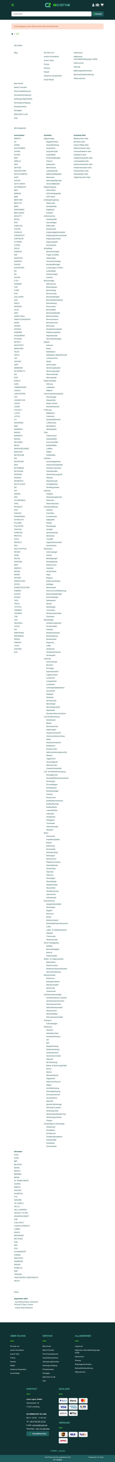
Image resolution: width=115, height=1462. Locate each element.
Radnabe (50, 697)
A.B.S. (16, 1155)
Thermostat (50, 936)
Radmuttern (51, 962)
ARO (16, 164)
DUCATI (17, 277)
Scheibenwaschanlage (52, 994)
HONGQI (17, 329)
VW (15, 629)
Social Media (49, 80)
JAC (15, 358)
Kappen (49, 911)
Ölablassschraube (53, 862)
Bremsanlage (49, 281)
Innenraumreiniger (53, 261)
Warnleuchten (51, 765)
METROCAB (19, 455)
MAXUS (17, 432)
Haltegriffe (50, 520)
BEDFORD (18, 200)
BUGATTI (18, 216)
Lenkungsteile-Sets (81, 161)
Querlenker (50, 691)
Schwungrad (51, 245)
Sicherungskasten (53, 368)
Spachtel (49, 1101)
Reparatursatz (52, 336)
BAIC (16, 190)
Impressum (78, 53)
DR (15, 271)
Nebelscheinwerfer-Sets (83, 164)
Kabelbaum (50, 352)
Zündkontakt (51, 1140)
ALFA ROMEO (19, 148)
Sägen (48, 1085)
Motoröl (49, 953)
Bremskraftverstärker (54, 300)
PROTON (18, 536)
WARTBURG (19, 633)
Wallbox (49, 390)
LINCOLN (18, 410)
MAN (16, 426)
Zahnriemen (51, 894)
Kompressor (51, 797)
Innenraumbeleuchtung (55, 736)
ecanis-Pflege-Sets (81, 145)
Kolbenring (50, 846)
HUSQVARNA (19, 336)
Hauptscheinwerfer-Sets (83, 158)
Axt (47, 1040)
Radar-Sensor (51, 403)
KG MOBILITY (19, 371)
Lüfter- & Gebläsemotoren (56, 930)
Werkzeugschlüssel (53, 1117)
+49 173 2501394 (42, 1429)
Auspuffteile (51, 155)
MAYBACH (18, 436)
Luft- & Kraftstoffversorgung (55, 772)
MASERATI (18, 429)
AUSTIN (17, 181)
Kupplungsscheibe (53, 239)
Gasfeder (50, 568)
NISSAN (17, 494)
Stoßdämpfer (51, 429)
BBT (15, 1161)
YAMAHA (17, 642)
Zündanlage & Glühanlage (54, 1124)
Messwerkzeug (52, 1075)
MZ (15, 487)
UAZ (16, 620)
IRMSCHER (18, 348)
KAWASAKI (18, 368)
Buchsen (49, 665)
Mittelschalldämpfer (54, 174)
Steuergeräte (51, 378)
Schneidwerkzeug (53, 1091)
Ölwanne (49, 875)
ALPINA (17, 151)
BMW (16, 206)
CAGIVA (17, 229)
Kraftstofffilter (51, 445)
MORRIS (17, 478)
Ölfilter (48, 452)
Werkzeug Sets (52, 1111)
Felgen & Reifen (52, 255)
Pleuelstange (51, 881)
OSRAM (17, 1255)
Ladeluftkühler (52, 810)
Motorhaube (51, 588)
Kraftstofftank (51, 807)
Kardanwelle (51, 229)
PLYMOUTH (19, 520)
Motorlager (50, 856)
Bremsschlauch (52, 319)
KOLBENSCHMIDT (21, 1216)
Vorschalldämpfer (53, 184)
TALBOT (17, 597)
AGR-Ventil (50, 197)
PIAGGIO (17, 513)
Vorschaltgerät (52, 762)
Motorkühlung (49, 901)
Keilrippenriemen (53, 982)
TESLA (17, 604)
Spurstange (50, 704)
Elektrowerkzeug (52, 1049)
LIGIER (17, 407)
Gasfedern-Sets (80, 155)
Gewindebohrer (52, 1053)
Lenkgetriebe (51, 681)
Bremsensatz (51, 294)
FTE (15, 1197)
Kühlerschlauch (52, 920)
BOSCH (17, 1171)
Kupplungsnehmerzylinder (56, 235)
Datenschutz (79, 63)
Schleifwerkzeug (52, 1088)
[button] (93, 5)
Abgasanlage (49, 139)
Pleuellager (50, 878)
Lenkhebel (50, 684)
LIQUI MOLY (19, 1223)
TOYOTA (17, 607)
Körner (49, 1069)
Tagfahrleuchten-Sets (82, 177)
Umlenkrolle (51, 991)
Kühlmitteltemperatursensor (57, 923)
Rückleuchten (51, 749)
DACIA (16, 248)
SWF (16, 1271)
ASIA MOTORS (20, 171)
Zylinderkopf (51, 898)
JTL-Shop (100, 1457)
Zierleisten (50, 617)
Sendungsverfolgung (22, 103)
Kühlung (49, 384)
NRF (16, 1245)
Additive (49, 946)
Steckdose (50, 536)
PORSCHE (18, 533)
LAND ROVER (19, 394)
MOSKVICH (18, 481)
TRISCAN (18, 1274)
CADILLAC (18, 226)
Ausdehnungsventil (53, 623)
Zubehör (49, 213)
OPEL (16, 504)
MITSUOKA (18, 471)
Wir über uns (49, 53)
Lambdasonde (52, 171)
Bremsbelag (51, 290)
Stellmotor (50, 500)
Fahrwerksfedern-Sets (82, 151)
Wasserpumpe (52, 940)
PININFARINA (19, 516)
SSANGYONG (19, 581)
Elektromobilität (50, 381)
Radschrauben (52, 965)
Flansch (49, 161)
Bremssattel (51, 310)
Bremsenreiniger (52, 252)
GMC (16, 313)
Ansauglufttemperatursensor (57, 778)
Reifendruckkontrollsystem (56, 969)
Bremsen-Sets (79, 142)
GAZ (16, 300)
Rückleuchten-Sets (81, 171)
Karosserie (48, 549)
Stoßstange (50, 607)
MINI (16, 465)
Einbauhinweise (20, 107)
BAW (16, 197)
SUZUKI (17, 594)
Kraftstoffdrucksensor (54, 801)
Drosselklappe (52, 785)
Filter (46, 432)
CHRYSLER (18, 239)
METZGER (18, 1239)
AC (15, 142)
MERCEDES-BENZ (21, 449)
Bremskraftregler (52, 297)
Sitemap (77, 67)
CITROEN (18, 242)
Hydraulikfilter (51, 439)
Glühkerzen (50, 1127)
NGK (16, 1242)
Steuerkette (50, 888)
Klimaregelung (52, 636)
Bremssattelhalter (53, 313)
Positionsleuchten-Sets (83, 168)
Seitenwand (51, 600)
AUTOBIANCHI (20, 187)
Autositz (49, 510)
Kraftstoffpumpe (52, 804)
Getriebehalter (52, 471)
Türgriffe (49, 539)
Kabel (48, 348)
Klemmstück (51, 168)
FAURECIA (18, 1194)
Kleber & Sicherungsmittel (56, 1066)
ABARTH (17, 139)
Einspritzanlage (52, 791)
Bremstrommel (52, 323)
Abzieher (49, 1030)
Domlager (50, 668)
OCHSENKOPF (20, 1252)
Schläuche (50, 649)
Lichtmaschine (52, 358)
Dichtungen (50, 781)
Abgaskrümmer (52, 142)
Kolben (49, 843)
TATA (16, 600)
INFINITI (17, 342)
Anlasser (49, 345)
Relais (48, 361)
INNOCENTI (19, 345)
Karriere (47, 68)
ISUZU (16, 352)
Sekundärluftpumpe (54, 181)
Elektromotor (51, 565)
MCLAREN (18, 442)
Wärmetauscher (52, 504)
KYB (15, 1219)
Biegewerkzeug (52, 1046)
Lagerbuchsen (52, 675)
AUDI (16, 177)
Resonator (50, 177)
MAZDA (17, 439)
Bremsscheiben (52, 316)
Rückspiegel (51, 526)
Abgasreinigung (50, 187)
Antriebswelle (51, 219)
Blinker (49, 723)
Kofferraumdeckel (53, 581)
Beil (47, 1043)
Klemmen (50, 914)
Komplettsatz (51, 206)
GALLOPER (18, 297)
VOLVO (17, 626)
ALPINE (17, 155)
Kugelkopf (50, 210)
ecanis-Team (49, 60)
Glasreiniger (51, 258)
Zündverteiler (51, 1146)
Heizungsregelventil (54, 497)
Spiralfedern (51, 426)
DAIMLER (18, 261)
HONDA (17, 326)
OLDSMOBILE (19, 500)
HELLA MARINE (20, 1210)
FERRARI (18, 284)
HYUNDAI (18, 339)
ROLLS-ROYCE (20, 549)
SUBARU (17, 591)
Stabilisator (50, 710)
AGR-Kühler (51, 190)
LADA (16, 384)
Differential (50, 226)
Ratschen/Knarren (53, 1082)
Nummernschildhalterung (56, 591)
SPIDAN (17, 1265)
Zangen (49, 1120)
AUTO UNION (19, 184)
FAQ (16, 118)
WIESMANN (19, 636)
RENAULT (18, 542)
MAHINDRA (18, 423)
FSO (16, 294)
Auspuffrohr (51, 148)
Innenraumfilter (52, 442)
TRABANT (18, 610)
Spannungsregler (53, 371)
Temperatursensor (53, 652)
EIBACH (17, 1187)
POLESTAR (18, 526)
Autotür (49, 555)
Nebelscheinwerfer (53, 743)
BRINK (16, 1177)
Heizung (47, 491)
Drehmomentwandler (54, 465)
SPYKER (17, 578)
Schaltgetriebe (52, 484)
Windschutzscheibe (53, 613)
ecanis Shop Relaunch (24, 1308)
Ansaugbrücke (52, 775)
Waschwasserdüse (53, 1004)
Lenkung (47, 659)
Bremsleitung (51, 303)
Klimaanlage (49, 620)
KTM (16, 378)
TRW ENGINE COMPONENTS (26, 1278)
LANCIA (17, 390)
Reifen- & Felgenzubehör (54, 959)
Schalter (49, 529)
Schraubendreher (53, 1095)
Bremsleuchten (52, 726)
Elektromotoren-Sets (82, 148)
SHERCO (17, 568)
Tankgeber (50, 820)
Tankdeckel (50, 817)
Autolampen (51, 720)
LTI (15, 420)
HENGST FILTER (21, 1213)
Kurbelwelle (50, 849)
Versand (59, 1460)
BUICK (16, 219)
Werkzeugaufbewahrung (56, 1114)
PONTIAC (18, 529)
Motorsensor (51, 859)
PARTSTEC (18, 1258)
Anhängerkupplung (51, 200)
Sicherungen (51, 365)
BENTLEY (18, 203)
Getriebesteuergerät (54, 474)
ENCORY (17, 1190)
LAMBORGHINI (20, 387)
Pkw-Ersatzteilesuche (22, 91)
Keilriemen (50, 978)
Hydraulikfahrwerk (53, 420)
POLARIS (18, 523)
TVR (16, 617)
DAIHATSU (18, 258)
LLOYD (17, 413)
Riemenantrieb (49, 975)
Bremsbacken (51, 287)
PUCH (16, 539)
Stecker (49, 755)
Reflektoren (50, 746)
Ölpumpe (50, 872)
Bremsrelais (51, 306)
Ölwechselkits (51, 956)
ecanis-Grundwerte (51, 57)
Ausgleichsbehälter (53, 904)
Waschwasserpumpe (54, 1007)
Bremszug (50, 326)
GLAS (16, 310)
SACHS (17, 558)
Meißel (49, 1072)
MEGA (16, 445)
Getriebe (47, 458)
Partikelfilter (51, 455)
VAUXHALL (18, 623)
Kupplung (50, 642)
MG (15, 458)
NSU (16, 497)
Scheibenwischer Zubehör (56, 998)
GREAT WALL (19, 316)
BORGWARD (19, 210)
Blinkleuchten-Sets (81, 139)
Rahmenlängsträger (54, 594)
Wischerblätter (52, 1014)
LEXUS (17, 403)
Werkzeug (48, 1027)
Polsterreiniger (52, 274)
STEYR (17, 584)
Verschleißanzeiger (53, 339)
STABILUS (18, 1268)
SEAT (16, 565)
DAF (16, 255)
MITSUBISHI (19, 468)
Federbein (50, 416)
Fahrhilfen (50, 513)
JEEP (16, 365)
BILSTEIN (18, 1164)
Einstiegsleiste (52, 562)
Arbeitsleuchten (52, 1033)
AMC (16, 158)
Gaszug (49, 794)
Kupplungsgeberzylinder (55, 232)
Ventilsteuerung (52, 891)
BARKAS (17, 193)
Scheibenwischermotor (55, 1001)
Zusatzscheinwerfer (54, 768)
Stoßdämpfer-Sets (81, 174)
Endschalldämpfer (53, 158)
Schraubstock (51, 1098)
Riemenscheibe (52, 985)
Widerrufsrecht (79, 78)
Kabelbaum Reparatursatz (56, 355)
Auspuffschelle (52, 151)
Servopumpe (51, 701)
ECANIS (17, 1184)
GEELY (17, 303)
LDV (15, 397)
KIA (15, 374)
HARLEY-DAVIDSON (22, 319)
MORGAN (18, 474)
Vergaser (49, 830)
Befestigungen (52, 558)
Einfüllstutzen (51, 788)
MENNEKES (19, 1236)
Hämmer (49, 1059)
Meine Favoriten (20, 87)
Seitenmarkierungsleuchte (56, 752)
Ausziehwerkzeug (53, 1036)
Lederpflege (51, 271)
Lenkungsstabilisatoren (55, 688)
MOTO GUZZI (19, 484)
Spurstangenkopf (53, 707)
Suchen (98, 14)
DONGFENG (19, 268)
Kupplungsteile (52, 242)
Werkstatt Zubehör (53, 1108)
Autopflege (48, 248)
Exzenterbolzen (52, 671)
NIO (15, 491)
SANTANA (18, 562)
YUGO (16, 646)
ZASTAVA (18, 649)
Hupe (48, 575)
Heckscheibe (51, 571)
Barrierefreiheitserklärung (84, 75)
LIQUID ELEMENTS (22, 1226)
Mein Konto (18, 83)
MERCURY (18, 452)
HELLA (17, 1206)
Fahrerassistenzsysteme (53, 394)
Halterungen (51, 730)
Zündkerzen (51, 1133)
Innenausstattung (51, 507)
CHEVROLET (19, 235)
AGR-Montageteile (53, 193)
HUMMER (18, 332)
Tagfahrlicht (50, 759)
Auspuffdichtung (52, 145)
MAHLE (17, 1232)
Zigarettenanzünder (54, 542)
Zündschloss (51, 546)
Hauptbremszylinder (54, 329)
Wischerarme (51, 1011)
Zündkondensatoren (54, 1137)
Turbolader (50, 823)
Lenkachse (50, 678)
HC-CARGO (19, 1203)
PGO (16, 510)
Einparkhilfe (51, 400)
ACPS (16, 1158)
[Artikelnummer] (51, 13)
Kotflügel (49, 584)
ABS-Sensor (51, 284)
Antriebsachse (49, 216)
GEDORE (18, 1200)
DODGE (17, 264)
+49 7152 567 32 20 (38, 1421)
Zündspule (50, 1143)
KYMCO (17, 381)
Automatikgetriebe (53, 462)
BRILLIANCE (19, 213)
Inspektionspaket (53, 839)
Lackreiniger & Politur (54, 268)
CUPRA (17, 245)
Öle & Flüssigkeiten (51, 943)
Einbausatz (50, 836)
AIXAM (16, 145)
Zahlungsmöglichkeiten (23, 99)
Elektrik (47, 342)
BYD (16, 222)
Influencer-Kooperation (53, 76)
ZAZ (15, 652)
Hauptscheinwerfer (53, 733)
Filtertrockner (51, 436)
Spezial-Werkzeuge (54, 1104)
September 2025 (21, 1299)
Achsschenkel (51, 662)
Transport (47, 1020)
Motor (46, 833)
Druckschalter (51, 626)
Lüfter (48, 646)
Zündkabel (50, 1130)
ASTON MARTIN (20, 174)
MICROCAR (19, 462)
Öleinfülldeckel (52, 865)
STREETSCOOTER (21, 588)
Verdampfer (51, 655)
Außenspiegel (51, 552)
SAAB (16, 555)
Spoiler (49, 604)
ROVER (17, 552)
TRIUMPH (18, 613)
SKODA (17, 571)
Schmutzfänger (52, 597)
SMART (17, 575)
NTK (16, 1248)
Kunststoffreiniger (53, 264)
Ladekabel (50, 387)
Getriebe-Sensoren (53, 468)
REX (16, 546)
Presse (46, 64)
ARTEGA (17, 168)
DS (15, 274)
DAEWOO (18, 252)
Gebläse (49, 494)
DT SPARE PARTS (21, 1181)
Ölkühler (49, 478)
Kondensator (51, 639)
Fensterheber (51, 516)
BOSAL (17, 1168)
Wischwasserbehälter (54, 1017)
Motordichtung (52, 852)
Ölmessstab (51, 869)
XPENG (17, 639)
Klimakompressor (53, 633)
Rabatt (46, 72)
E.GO (16, 281)
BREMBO (18, 1174)
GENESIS (18, 306)
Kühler (48, 917)
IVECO (16, 355)
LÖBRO (17, 1229)
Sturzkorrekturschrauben (56, 713)
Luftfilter (49, 449)
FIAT (16, 287)
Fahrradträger (51, 1024)
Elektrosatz (50, 203)
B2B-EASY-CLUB (21, 114)
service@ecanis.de (39, 1425)
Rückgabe (18, 110)
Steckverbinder (52, 374)
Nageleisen (50, 1078)
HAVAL (16, 323)
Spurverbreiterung (53, 972)
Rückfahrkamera (52, 407)
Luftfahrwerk (51, 423)
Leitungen (50, 814)
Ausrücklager (51, 222)
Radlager (50, 694)
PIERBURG (18, 1261)
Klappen (49, 578)
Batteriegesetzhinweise (83, 71)
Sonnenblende (52, 533)
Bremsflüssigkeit (52, 949)
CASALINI (18, 232)
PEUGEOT (18, 507)
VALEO (17, 1281)
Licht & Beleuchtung (51, 717)
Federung (48, 410)
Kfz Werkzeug (51, 1062)
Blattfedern (50, 413)
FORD (16, 290)
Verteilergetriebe (52, 487)
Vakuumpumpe (52, 827)
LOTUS (17, 416)
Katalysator (50, 164)
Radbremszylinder (53, 332)
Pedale (49, 523)
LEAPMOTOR (19, 400)
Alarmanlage (51, 397)
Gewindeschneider (53, 1056)
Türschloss (50, 610)
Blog (16, 53)
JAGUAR (17, 361)
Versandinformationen (22, 95)
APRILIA (17, 161)
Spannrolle (50, 988)
